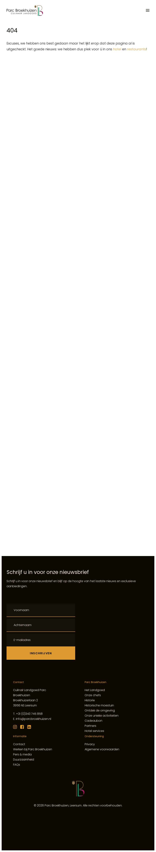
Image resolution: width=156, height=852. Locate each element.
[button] (147, 10)
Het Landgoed (95, 690)
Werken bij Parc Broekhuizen (32, 749)
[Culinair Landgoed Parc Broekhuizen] (25, 10)
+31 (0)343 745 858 (29, 714)
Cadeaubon (93, 721)
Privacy (90, 744)
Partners (90, 726)
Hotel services (94, 731)
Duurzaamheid (23, 759)
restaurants (136, 49)
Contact (19, 744)
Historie (90, 700)
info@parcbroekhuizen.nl (33, 719)
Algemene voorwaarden (102, 749)
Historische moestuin (99, 705)
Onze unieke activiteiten (102, 715)
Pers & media (22, 754)
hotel (117, 49)
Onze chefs (93, 695)
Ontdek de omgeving (100, 710)
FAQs (16, 765)
